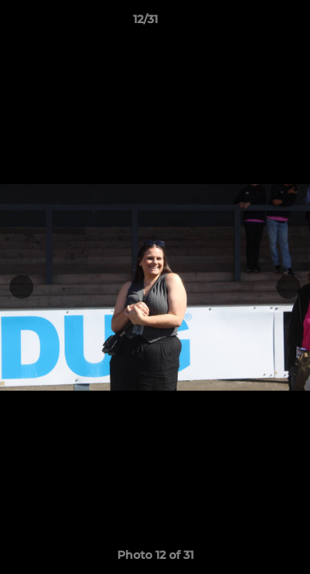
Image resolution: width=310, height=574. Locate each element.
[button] (252, 23)
